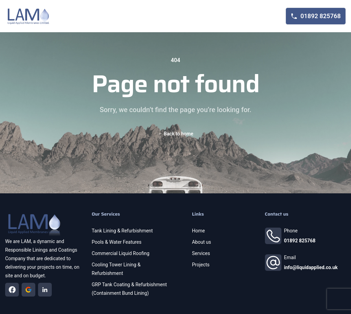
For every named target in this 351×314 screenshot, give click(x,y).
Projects (200, 264)
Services (201, 253)
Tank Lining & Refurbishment (122, 230)
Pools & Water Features (117, 242)
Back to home (175, 133)
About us (201, 242)
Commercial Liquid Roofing (120, 253)
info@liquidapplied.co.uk (311, 267)
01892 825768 (300, 240)
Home (198, 230)
